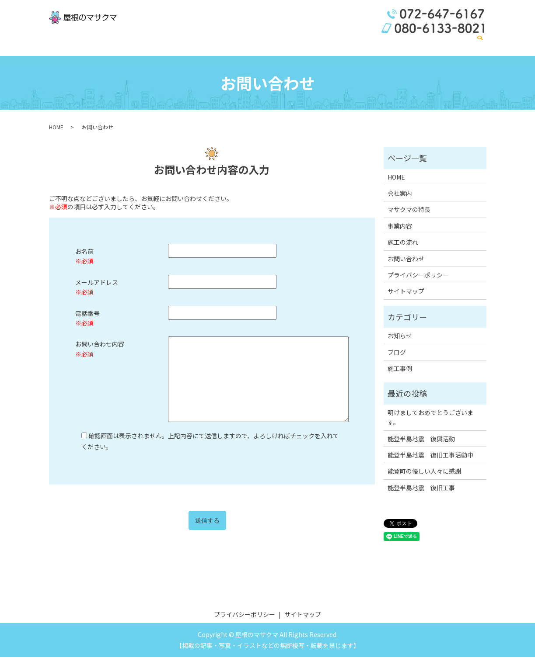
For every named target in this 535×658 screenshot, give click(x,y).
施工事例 (378, 45)
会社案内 (268, 45)
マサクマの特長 (308, 45)
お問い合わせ (452, 45)
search (479, 45)
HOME (241, 45)
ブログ (397, 353)
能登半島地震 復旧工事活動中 (430, 455)
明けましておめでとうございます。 (430, 418)
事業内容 (348, 45)
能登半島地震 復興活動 (421, 439)
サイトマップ (406, 292)
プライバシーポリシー (418, 275)
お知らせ (400, 336)
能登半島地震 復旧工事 (421, 488)
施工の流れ (412, 45)
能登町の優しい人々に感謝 (424, 472)
